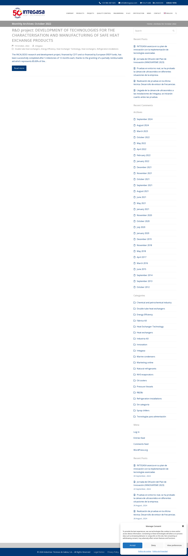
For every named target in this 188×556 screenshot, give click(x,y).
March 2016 (142, 263)
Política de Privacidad (160, 551)
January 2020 (143, 233)
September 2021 (144, 185)
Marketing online (145, 362)
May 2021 (141, 203)
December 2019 (144, 239)
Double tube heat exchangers (27, 49)
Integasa (141, 350)
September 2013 (144, 281)
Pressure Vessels (145, 386)
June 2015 (141, 269)
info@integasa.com (129, 3)
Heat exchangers (88, 49)
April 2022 (141, 149)
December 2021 (144, 167)
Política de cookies (144, 551)
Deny (153, 545)
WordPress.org (141, 450)
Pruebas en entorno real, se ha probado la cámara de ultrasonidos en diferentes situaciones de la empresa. (154, 71)
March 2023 (142, 131)
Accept (133, 545)
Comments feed (141, 444)
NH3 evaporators (145, 374)
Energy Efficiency (48, 49)
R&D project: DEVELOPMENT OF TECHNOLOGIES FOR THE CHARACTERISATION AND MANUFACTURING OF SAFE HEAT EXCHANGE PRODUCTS (65, 35)
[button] (183, 526)
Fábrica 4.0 (142, 320)
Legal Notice (99, 552)
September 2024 (144, 119)
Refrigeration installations (107, 49)
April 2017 (141, 257)
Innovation (142, 344)
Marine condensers (146, 356)
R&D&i (140, 392)
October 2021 (143, 179)
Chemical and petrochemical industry (154, 302)
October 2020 (143, 221)
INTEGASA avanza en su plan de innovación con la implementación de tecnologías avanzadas (151, 49)
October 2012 (143, 287)
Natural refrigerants (146, 368)
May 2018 (141, 251)
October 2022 (143, 137)
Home (149, 24)
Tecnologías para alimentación (151, 416)
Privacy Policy (113, 552)
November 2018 (144, 245)
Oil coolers (142, 380)
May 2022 (141, 143)
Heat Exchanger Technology (68, 49)
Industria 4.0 (143, 338)
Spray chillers (143, 410)
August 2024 (143, 125)
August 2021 (143, 191)
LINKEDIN (159, 3)
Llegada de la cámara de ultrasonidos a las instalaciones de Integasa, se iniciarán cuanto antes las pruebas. (154, 93)
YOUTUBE (148, 3)
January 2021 (143, 209)
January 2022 (143, 161)
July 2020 (141, 227)
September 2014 (144, 275)
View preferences (174, 545)
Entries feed (139, 438)
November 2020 (144, 215)
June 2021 (141, 197)
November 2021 (144, 173)
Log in (136, 432)
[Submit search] (173, 30)
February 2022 (143, 155)
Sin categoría (143, 404)
